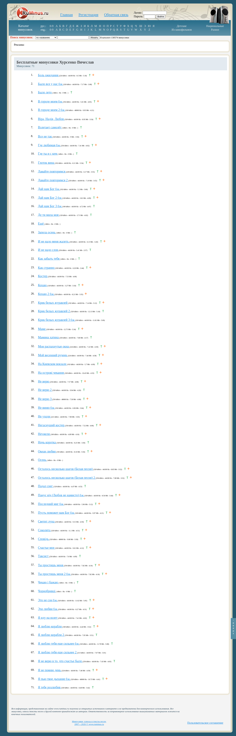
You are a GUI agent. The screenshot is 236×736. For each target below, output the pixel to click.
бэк (50, 84)
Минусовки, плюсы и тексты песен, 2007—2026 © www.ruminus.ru (89, 723)
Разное (215, 29)
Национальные (215, 25)
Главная (66, 15)
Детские (182, 25)
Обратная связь (116, 15)
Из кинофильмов (182, 29)
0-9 (51, 25)
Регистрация (88, 15)
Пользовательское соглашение (205, 722)
